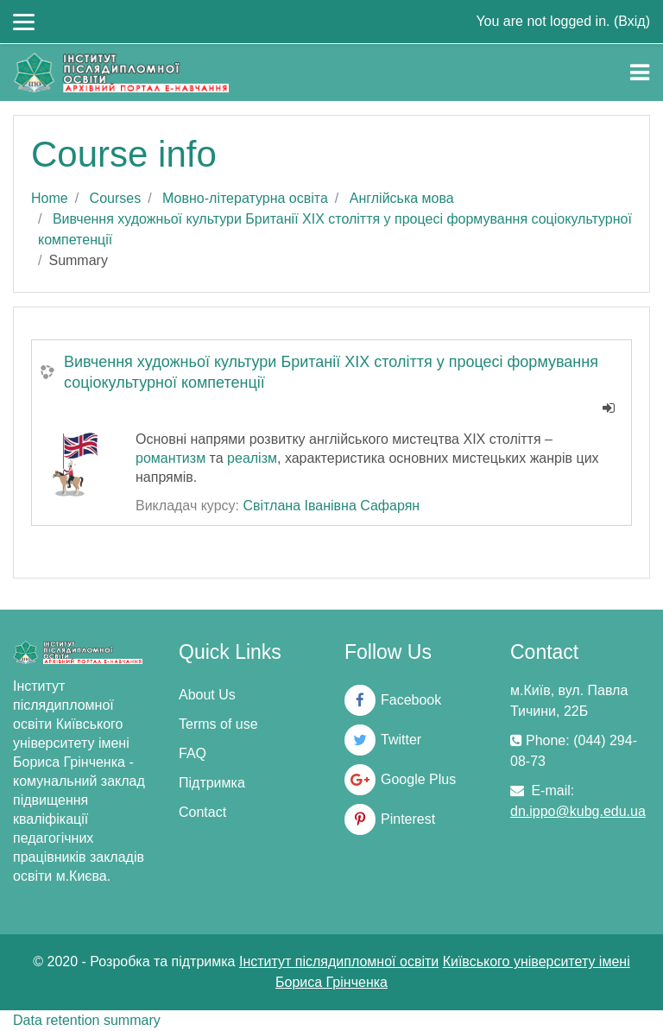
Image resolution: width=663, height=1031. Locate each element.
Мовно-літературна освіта (245, 198)
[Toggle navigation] (639, 72)
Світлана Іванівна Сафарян (331, 505)
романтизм (170, 458)
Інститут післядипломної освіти (339, 961)
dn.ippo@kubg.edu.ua (578, 811)
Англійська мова (402, 198)
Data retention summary (87, 1020)
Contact (202, 812)
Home (49, 198)
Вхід (631, 21)
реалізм (252, 458)
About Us (207, 694)
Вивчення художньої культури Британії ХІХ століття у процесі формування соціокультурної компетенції (331, 372)
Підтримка (212, 782)
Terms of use (218, 724)
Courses (116, 198)
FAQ (192, 753)
